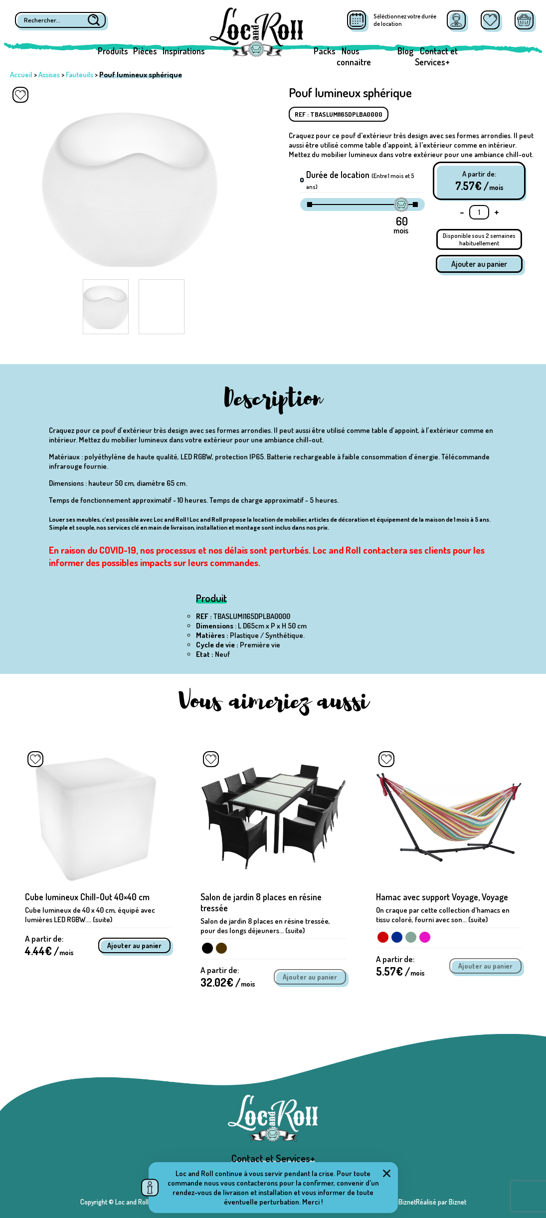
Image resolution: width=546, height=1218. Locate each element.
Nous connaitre (354, 56)
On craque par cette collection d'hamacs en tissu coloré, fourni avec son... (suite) (443, 914)
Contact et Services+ (436, 56)
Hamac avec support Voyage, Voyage (442, 896)
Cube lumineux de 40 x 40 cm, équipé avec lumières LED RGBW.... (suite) (90, 914)
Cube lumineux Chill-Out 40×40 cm (87, 896)
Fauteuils (79, 74)
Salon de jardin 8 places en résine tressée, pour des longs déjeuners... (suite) (265, 925)
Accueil (21, 74)
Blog (405, 50)
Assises (49, 74)
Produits (113, 50)
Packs (325, 50)
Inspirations (184, 50)
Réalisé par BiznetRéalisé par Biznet (415, 1202)
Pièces (145, 50)
